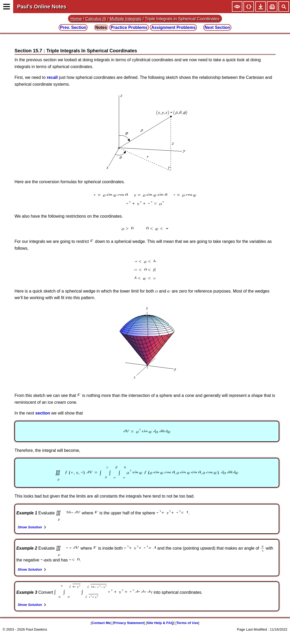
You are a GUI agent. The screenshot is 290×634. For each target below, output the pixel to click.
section (42, 413)
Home (76, 19)
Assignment (173, 27)
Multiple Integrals (125, 19)
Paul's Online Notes (41, 6)
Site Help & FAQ (160, 623)
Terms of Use (187, 623)
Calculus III (95, 19)
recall (52, 77)
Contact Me (101, 623)
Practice (129, 27)
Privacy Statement (129, 623)
